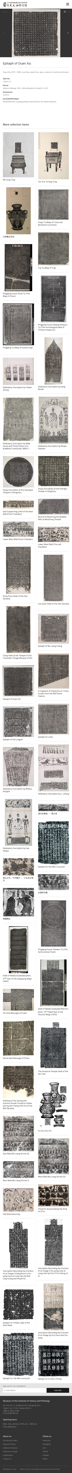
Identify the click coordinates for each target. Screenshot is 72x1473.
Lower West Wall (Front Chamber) (18, 539)
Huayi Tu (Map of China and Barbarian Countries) (51, 223)
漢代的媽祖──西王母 (47, 813)
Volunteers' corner (10, 1469)
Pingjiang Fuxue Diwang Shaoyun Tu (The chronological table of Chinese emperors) (52, 327)
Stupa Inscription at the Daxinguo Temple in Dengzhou (17, 491)
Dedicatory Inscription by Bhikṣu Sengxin (18, 790)
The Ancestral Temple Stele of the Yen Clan (53, 1072)
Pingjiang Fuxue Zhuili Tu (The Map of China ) (17, 294)
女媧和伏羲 (43, 892)
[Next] (68, 33)
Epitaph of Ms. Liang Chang (50, 646)
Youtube (46, 1455)
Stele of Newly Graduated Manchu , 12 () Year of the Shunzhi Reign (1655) (53, 1011)
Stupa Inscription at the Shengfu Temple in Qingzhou (53, 490)
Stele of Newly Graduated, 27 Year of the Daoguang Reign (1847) (18, 978)
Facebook (46, 1440)
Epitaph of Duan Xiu (12, 699)
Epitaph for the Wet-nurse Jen (51, 866)
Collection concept (10, 1451)
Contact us (7, 1459)
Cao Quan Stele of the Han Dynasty (50, 605)
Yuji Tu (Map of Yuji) (47, 268)
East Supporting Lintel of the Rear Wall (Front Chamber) (16, 512)
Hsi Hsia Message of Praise (15, 1013)
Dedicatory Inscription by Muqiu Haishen (53, 447)
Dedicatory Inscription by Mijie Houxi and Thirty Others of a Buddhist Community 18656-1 (17, 446)
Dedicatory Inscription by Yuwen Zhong (18, 388)
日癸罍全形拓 (9, 236)
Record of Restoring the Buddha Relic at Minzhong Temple (53, 518)
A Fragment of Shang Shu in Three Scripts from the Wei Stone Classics (53, 693)
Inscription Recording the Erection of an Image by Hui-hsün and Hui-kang (53, 1335)
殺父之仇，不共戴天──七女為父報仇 (18, 879)
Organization (8, 1455)
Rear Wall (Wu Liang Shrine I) (16, 1180)
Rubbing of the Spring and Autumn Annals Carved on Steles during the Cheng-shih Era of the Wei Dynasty (18, 1104)
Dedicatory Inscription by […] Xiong (51, 795)
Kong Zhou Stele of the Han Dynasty (15, 597)
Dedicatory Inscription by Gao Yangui (16, 849)
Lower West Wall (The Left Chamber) (50, 545)
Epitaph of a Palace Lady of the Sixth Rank (17, 1324)
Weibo (45, 1459)
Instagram (47, 1444)
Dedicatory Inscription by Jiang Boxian (52, 388)
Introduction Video (10, 1440)
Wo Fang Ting (9, 179)
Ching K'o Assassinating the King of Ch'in (53, 1210)
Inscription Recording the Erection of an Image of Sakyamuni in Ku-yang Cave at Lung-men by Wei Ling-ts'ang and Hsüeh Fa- (18, 1276)
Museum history (9, 1444)
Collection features (10, 1448)
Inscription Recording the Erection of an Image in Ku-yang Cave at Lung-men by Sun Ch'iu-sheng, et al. (53, 1272)
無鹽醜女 (7, 918)
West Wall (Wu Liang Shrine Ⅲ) (52, 1176)
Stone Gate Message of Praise (16, 1058)
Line (44, 1448)
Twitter (45, 1451)
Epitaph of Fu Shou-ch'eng (50, 1378)
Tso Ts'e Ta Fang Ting (48, 181)
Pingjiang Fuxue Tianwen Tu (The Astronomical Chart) (51, 950)
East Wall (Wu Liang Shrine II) (16, 1153)
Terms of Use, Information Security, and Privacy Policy (40, 1469)
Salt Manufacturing (12, 1214)
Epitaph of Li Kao (46, 737)
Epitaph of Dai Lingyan (13, 739)
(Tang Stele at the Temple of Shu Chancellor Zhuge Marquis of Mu (18, 656)
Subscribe (58, 1390)
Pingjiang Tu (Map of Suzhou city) (16, 348)
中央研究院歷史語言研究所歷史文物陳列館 (15, 4)
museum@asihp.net (10, 1413)
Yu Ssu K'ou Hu (45, 1130)
